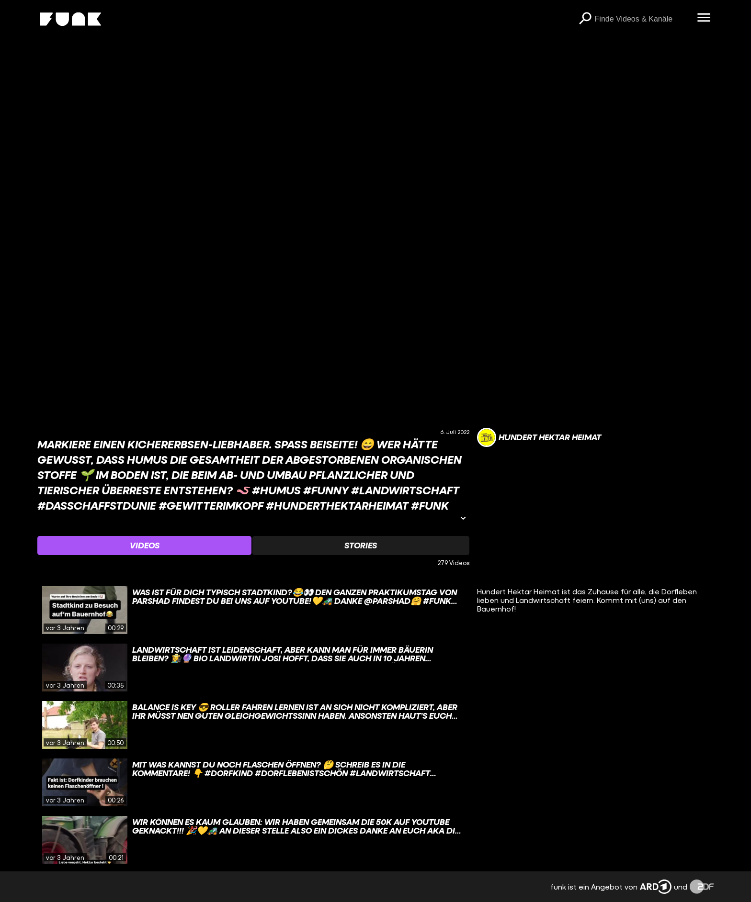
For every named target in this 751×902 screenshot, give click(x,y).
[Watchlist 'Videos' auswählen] (144, 545)
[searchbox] (643, 19)
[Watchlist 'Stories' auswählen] (360, 545)
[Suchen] (585, 19)
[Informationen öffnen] (463, 519)
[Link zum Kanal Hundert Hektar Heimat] (539, 437)
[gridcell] (253, 610)
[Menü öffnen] (704, 18)
